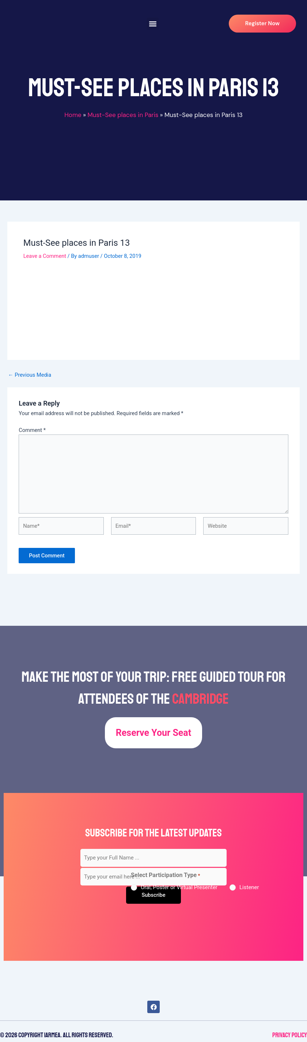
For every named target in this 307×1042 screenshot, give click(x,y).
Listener (249, 887)
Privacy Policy (289, 1035)
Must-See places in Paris (122, 115)
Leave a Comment (44, 256)
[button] (153, 24)
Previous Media (29, 375)
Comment (32, 430)
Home (72, 115)
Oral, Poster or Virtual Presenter (179, 887)
